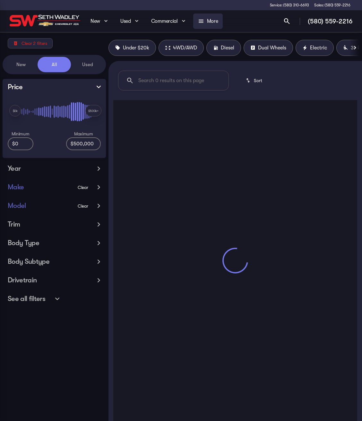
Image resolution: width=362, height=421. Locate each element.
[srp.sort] (253, 80)
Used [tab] (87, 64)
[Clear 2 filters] (30, 43)
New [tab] (21, 64)
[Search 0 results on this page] (173, 80)
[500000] (83, 143)
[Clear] (83, 187)
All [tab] (54, 64)
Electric (314, 48)
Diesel (223, 48)
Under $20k (132, 48)
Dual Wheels (268, 48)
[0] (20, 143)
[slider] (15, 110)
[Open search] (287, 21)
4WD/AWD (181, 48)
